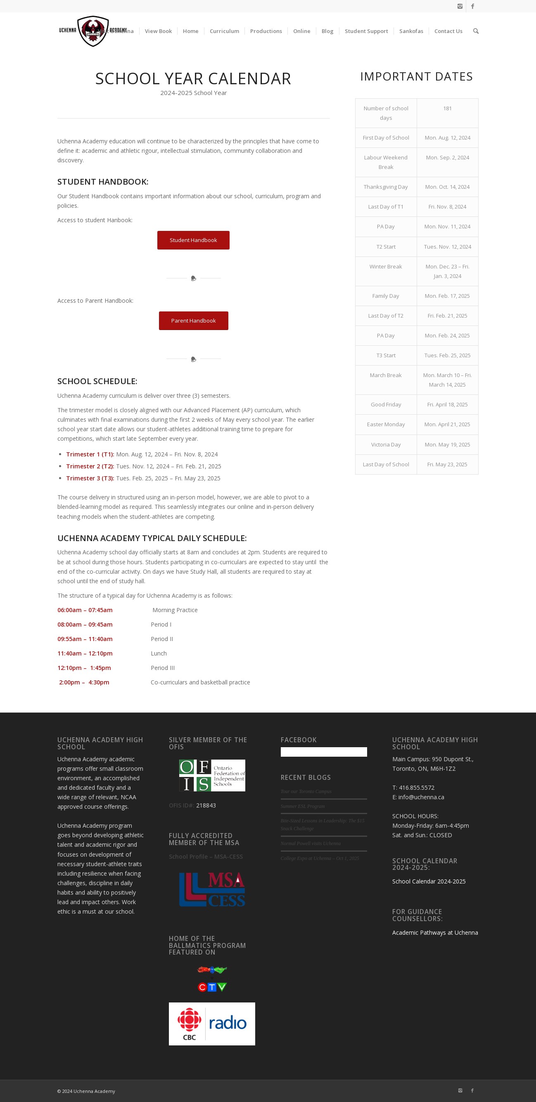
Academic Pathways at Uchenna (435, 932)
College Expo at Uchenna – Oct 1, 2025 (320, 858)
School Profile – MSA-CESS (206, 856)
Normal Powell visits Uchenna (311, 843)
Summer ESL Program (303, 806)
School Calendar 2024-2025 (429, 881)
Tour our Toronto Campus (306, 791)
